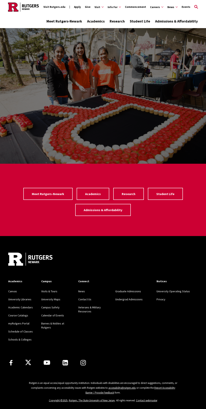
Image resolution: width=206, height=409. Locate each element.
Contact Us (84, 299)
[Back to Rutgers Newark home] (23, 7)
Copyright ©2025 (58, 400)
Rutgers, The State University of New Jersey (92, 400)
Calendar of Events (52, 315)
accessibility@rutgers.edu (122, 388)
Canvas (12, 291)
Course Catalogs (18, 315)
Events (186, 7)
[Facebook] (10, 362)
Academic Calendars (20, 307)
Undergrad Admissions (129, 299)
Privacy (161, 299)
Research (117, 21)
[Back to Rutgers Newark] (30, 259)
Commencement (135, 7)
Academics (96, 21)
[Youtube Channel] (47, 362)
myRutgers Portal (18, 323)
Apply (77, 7)
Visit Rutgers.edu (54, 7)
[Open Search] (196, 7)
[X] (28, 362)
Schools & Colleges (20, 339)
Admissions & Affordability (176, 21)
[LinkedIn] (65, 362)
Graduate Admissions (128, 291)
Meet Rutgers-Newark (64, 21)
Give (88, 7)
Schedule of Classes (20, 331)
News (81, 291)
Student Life (140, 21)
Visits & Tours (49, 291)
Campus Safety (50, 307)
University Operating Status (173, 291)
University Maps (50, 299)
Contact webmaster (146, 400)
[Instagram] (83, 362)
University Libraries (19, 299)
